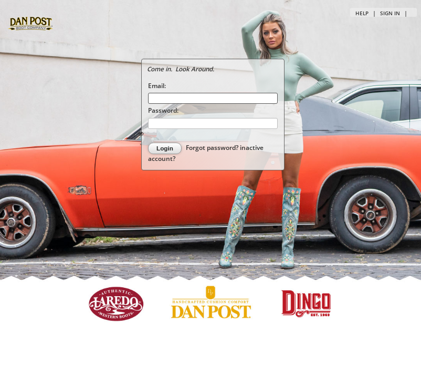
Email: (157, 85)
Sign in (390, 13)
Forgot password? (213, 148)
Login (164, 148)
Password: (163, 110)
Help (362, 13)
